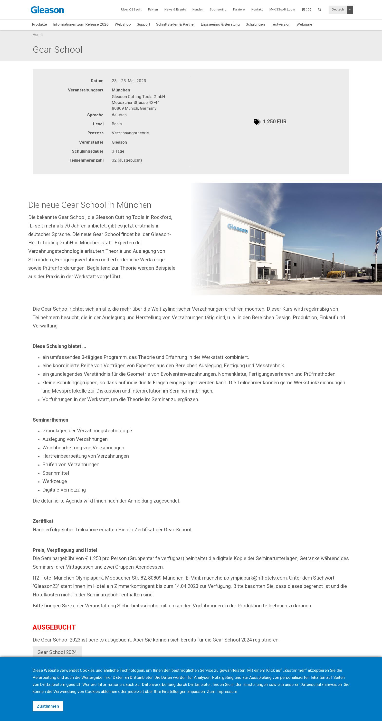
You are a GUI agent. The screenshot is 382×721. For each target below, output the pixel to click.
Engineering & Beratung (220, 24)
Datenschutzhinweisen (321, 684)
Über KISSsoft (131, 9)
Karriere (239, 9)
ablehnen (109, 691)
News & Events (175, 9)
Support (143, 24)
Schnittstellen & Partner (175, 24)
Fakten (153, 9)
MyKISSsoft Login (282, 9)
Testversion (280, 24)
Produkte (39, 24)
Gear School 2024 (57, 652)
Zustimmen (48, 706)
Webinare (304, 24)
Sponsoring (218, 9)
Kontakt (257, 9)
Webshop (123, 24)
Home (38, 34)
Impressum (226, 691)
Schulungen (255, 24)
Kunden (197, 9)
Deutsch (338, 9)
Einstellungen (174, 691)
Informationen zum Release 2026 (81, 24)
